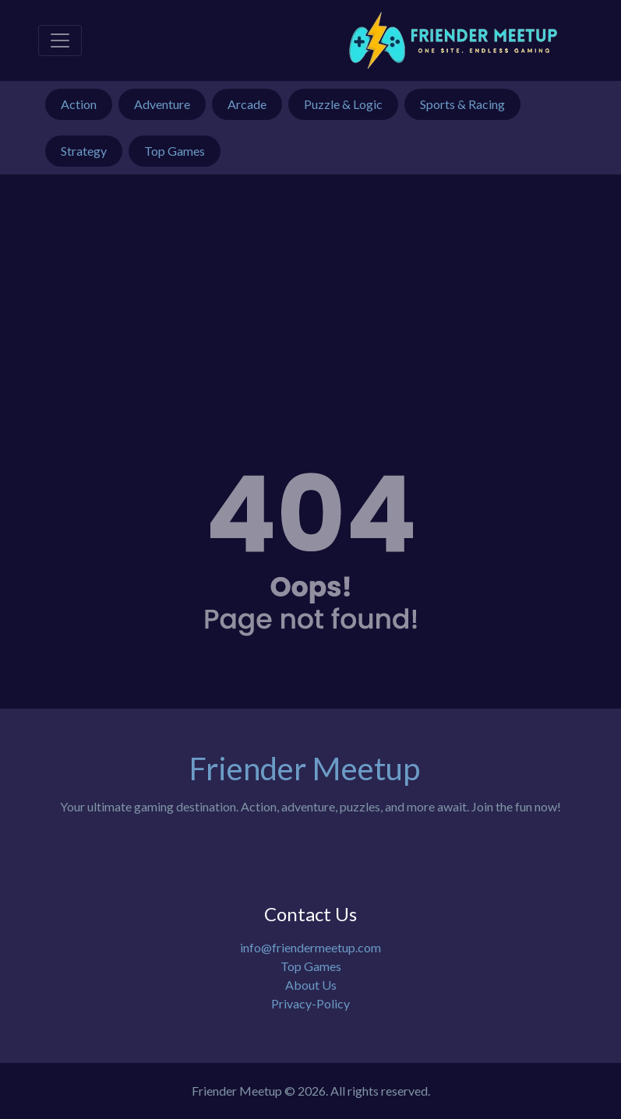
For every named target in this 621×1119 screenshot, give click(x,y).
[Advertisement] (310, 291)
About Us (311, 984)
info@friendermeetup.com (310, 947)
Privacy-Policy (310, 1003)
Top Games (311, 966)
